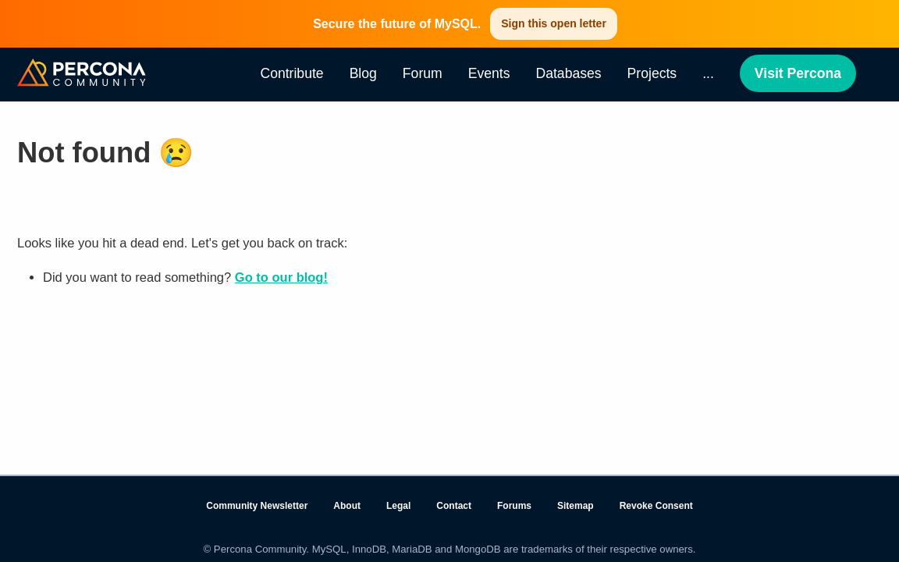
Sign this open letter (553, 23)
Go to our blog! (281, 277)
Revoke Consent (656, 505)
